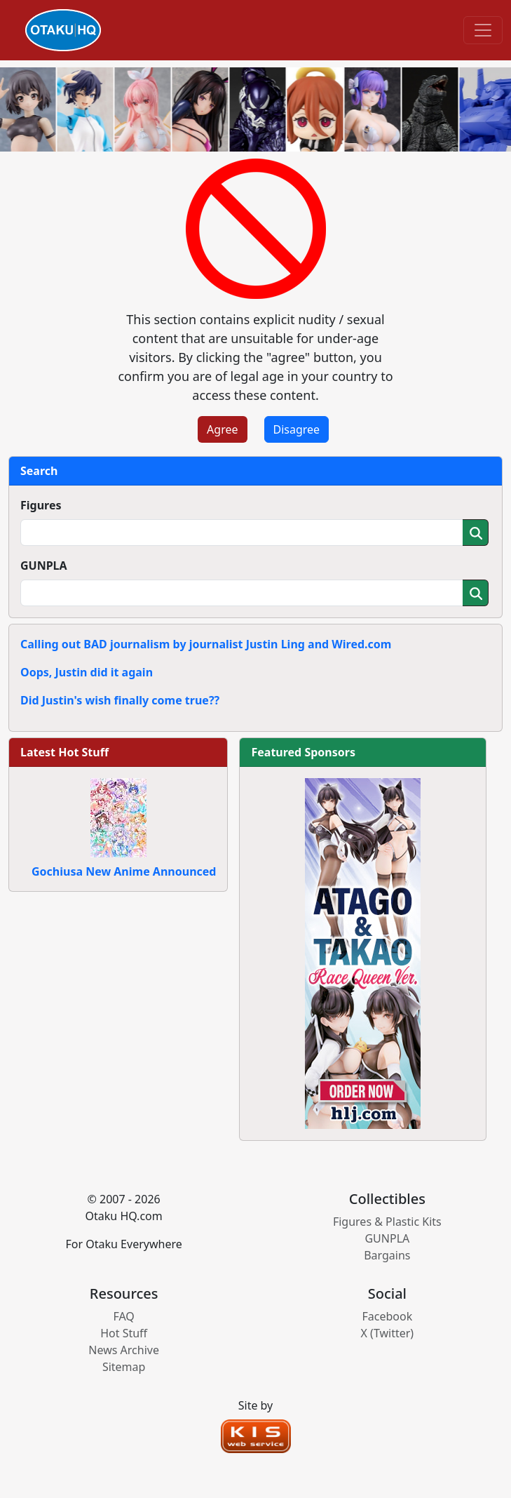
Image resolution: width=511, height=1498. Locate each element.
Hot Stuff (123, 1333)
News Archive (123, 1350)
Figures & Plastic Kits (387, 1221)
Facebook (387, 1316)
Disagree (296, 429)
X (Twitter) (387, 1333)
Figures (41, 505)
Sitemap (124, 1367)
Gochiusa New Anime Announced (124, 871)
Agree (222, 429)
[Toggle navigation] (483, 30)
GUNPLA (43, 565)
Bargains (387, 1255)
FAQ (123, 1316)
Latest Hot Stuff (64, 752)
